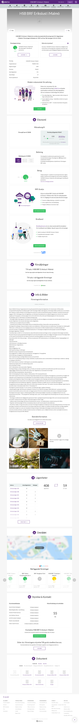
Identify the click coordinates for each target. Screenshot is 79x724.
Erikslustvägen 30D (14, 498)
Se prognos (63, 142)
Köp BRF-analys (55, 702)
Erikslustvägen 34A (14, 514)
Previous (4, 580)
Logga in (70, 2)
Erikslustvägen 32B (14, 511)
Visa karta (39, 547)
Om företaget (67, 702)
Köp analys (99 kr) (39, 210)
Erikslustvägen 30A (14, 488)
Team (65, 704)
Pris (4, 709)
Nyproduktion (42, 709)
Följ (67, 30)
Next (74, 580)
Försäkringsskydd (31, 704)
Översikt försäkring (31, 702)
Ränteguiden (42, 704)
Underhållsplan (18, 709)
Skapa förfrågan (30, 711)
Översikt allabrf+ (6, 702)
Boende (40, 663)
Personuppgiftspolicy (68, 711)
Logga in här (39, 423)
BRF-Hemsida (6, 706)
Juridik (16, 711)
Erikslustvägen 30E (14, 501)
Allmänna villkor (67, 709)
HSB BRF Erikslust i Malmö (39, 2)
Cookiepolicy (66, 713)
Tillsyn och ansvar (31, 706)
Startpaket (5, 711)
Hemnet (5, 704)
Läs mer (24, 54)
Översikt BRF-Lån (43, 702)
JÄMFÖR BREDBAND (39, 245)
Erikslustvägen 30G (14, 504)
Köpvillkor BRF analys (68, 715)
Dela (12, 30)
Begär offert (17, 713)
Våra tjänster (61, 2)
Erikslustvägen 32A (14, 508)
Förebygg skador (30, 709)
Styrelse (45, 663)
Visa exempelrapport (25, 205)
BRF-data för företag (56, 708)
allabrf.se (57, 88)
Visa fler (24, 521)
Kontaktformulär (39, 635)
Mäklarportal (54, 710)
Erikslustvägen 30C (14, 495)
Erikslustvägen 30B (14, 491)
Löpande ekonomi (19, 704)
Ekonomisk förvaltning (19, 702)
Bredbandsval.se (41, 226)
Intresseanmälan (43, 711)
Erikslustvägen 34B (14, 517)
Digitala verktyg (18, 706)
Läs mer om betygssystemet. (47, 181)
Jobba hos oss (67, 706)
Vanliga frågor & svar (56, 712)
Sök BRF (6, 697)
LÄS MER (55, 54)
